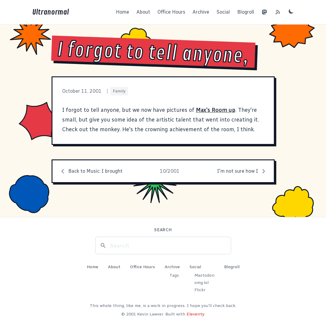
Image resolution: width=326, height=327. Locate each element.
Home (122, 12)
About (143, 12)
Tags (174, 275)
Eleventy (195, 314)
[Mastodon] (264, 12)
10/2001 (170, 171)
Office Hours (171, 12)
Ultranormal (50, 12)
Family (119, 91)
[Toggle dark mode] (291, 11)
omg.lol (201, 282)
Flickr (200, 289)
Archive (201, 12)
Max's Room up (215, 110)
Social (223, 12)
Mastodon (204, 275)
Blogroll (245, 12)
